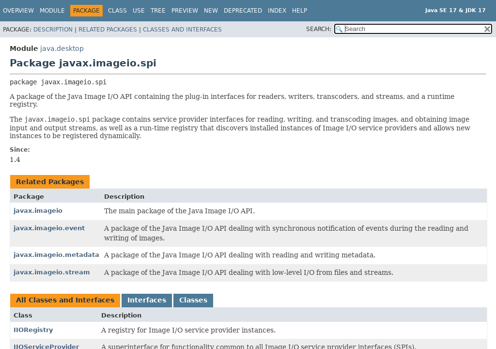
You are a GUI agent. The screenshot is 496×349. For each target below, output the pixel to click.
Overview (18, 10)
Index (277, 10)
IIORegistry (33, 329)
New (211, 10)
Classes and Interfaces (182, 29)
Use (139, 10)
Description (53, 29)
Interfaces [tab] (146, 300)
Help (299, 10)
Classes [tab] (193, 300)
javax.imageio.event (49, 228)
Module (52, 10)
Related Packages (107, 29)
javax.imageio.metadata (56, 254)
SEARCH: (318, 29)
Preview (184, 10)
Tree (158, 10)
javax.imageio (38, 210)
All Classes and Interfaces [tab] (65, 300)
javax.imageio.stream (52, 272)
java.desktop (62, 48)
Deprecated (243, 10)
